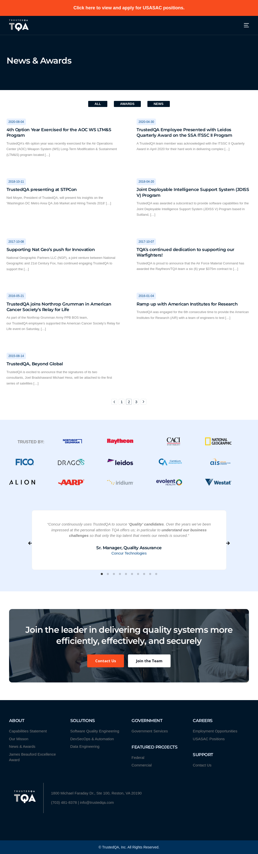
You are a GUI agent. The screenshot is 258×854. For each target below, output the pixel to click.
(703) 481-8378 (64, 802)
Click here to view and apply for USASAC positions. (128, 7)
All (97, 104)
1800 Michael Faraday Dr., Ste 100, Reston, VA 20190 (96, 793)
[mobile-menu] (243, 25)
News (159, 104)
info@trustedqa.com (97, 802)
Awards (127, 104)
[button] (102, 574)
